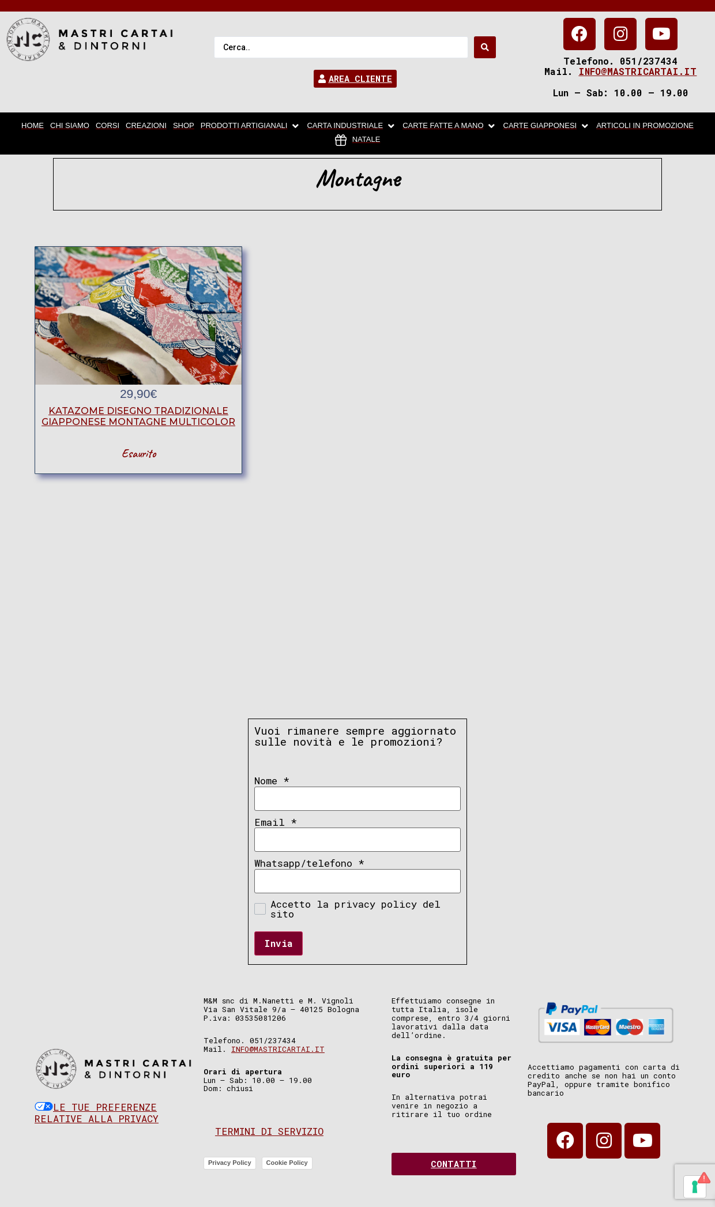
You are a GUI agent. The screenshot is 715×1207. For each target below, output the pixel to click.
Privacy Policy (229, 1162)
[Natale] (357, 140)
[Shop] (183, 126)
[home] (33, 126)
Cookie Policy (287, 1162)
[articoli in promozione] (644, 126)
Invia (278, 943)
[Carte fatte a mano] (449, 126)
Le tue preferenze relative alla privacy (97, 1112)
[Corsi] (107, 126)
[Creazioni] (146, 126)
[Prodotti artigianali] (251, 126)
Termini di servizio (269, 1131)
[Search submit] (485, 47)
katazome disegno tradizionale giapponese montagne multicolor (138, 416)
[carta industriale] (351, 126)
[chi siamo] (69, 126)
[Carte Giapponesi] (547, 126)
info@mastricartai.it (637, 71)
